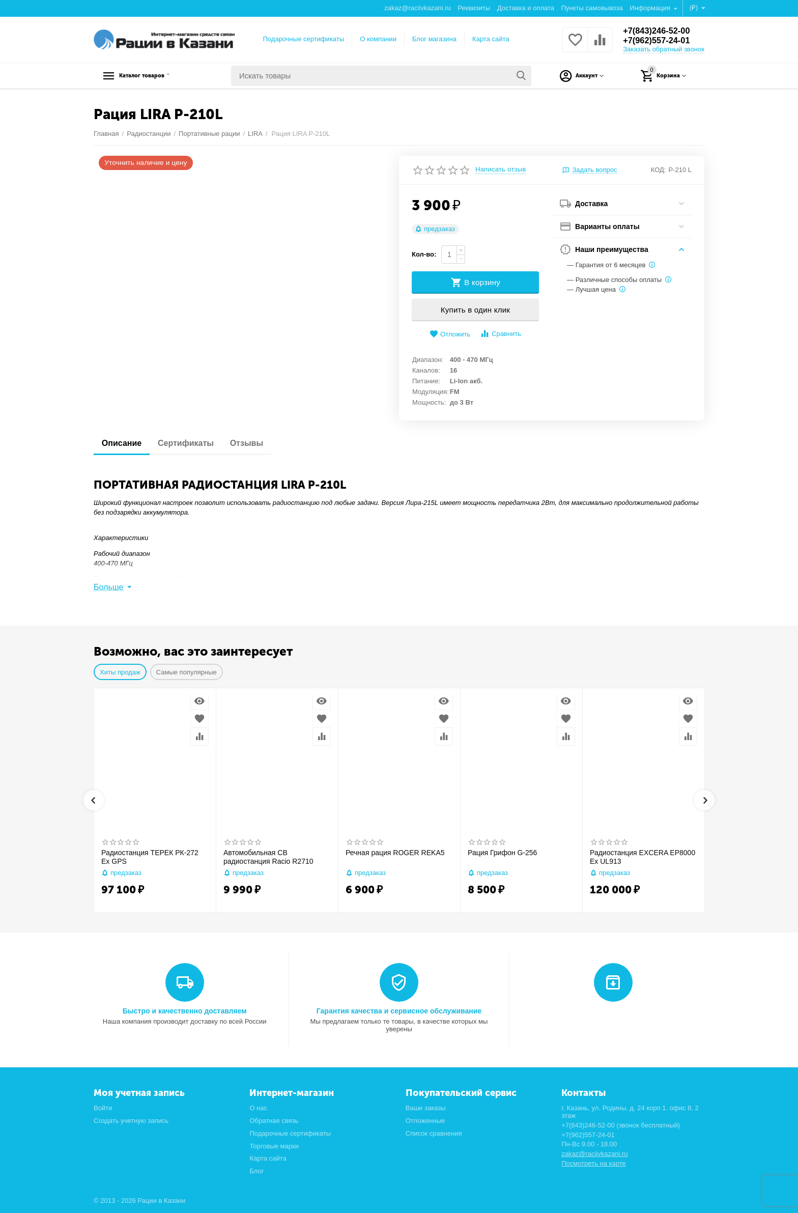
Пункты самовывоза (592, 8)
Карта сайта (490, 39)
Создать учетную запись (131, 1120)
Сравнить (500, 333)
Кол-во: (424, 254)
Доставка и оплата (525, 8)
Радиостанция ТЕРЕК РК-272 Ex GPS (149, 857)
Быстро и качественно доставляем (185, 1011)
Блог (256, 1171)
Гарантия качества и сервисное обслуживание (399, 1011)
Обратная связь (273, 1120)
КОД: (658, 170)
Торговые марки (274, 1146)
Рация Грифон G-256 (502, 853)
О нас (258, 1108)
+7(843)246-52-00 (660, 30)
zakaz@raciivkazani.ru (417, 8)
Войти (103, 1108)
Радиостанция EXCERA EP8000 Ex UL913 (642, 857)
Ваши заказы (426, 1108)
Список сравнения (434, 1133)
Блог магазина (434, 39)
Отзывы (256, 443)
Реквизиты (474, 8)
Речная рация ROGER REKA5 (395, 853)
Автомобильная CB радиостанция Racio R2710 (268, 857)
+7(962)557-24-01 (660, 41)
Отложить (450, 334)
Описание (124, 443)
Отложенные (425, 1120)
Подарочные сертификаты (304, 39)
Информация (651, 8)
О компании (378, 39)
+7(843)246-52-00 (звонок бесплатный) (620, 1125)
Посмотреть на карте (593, 1163)
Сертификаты (192, 443)
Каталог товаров (157, 76)
